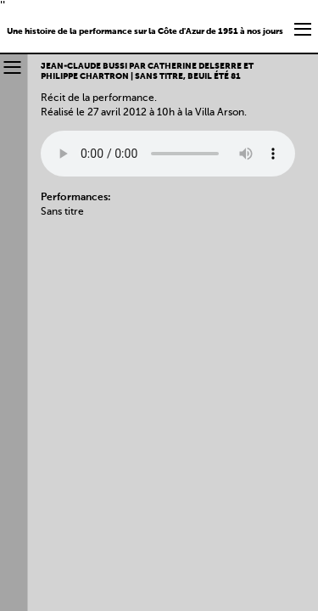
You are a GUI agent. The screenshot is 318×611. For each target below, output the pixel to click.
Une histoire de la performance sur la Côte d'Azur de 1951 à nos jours (145, 31)
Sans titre (62, 212)
